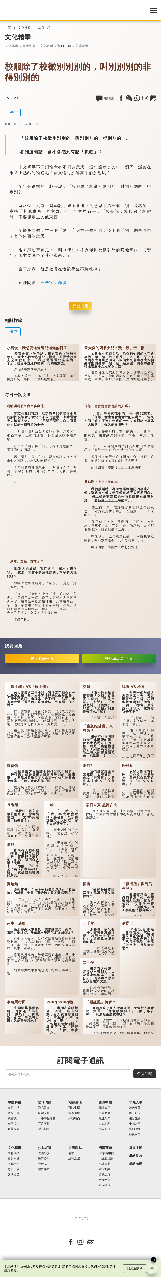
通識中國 (105, 1102)
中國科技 (14, 1102)
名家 (71, 1153)
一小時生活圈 (47, 1118)
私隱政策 (106, 1266)
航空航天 (13, 1118)
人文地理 (104, 1123)
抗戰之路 (104, 1174)
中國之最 (104, 1113)
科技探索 (13, 1129)
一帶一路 (104, 1179)
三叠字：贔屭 (53, 282)
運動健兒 (135, 1129)
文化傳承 (11, 46)
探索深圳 (44, 1113)
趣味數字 (104, 1107)
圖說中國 (29, 46)
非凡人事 (135, 1102)
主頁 (8, 27)
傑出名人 (135, 1113)
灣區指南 (44, 1129)
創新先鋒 (135, 1118)
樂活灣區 (44, 1102)
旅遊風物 (74, 1113)
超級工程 (13, 1113)
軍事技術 (13, 1123)
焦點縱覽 (44, 1148)
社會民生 (44, 1163)
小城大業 (104, 1163)
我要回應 (80, 306)
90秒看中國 (106, 1153)
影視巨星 (135, 1134)
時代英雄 (135, 1107)
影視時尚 (74, 1118)
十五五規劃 (106, 1158)
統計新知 (104, 1118)
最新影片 (135, 1155)
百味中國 (74, 1107)
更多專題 (104, 1184)
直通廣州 (44, 1123)
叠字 (14, 112)
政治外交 (44, 1153)
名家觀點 (75, 1148)
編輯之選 (74, 1158)
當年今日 (104, 1129)
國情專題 (105, 1148)
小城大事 (135, 1123)
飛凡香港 (44, 1107)
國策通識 (104, 1169)
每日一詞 (44, 27)
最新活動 (135, 1163)
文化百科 (46, 46)
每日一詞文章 (18, 394)
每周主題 (135, 1148)
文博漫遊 (81, 46)
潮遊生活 (75, 1102)
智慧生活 (13, 1107)
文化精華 (24, 27)
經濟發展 (44, 1158)
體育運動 (44, 1169)
